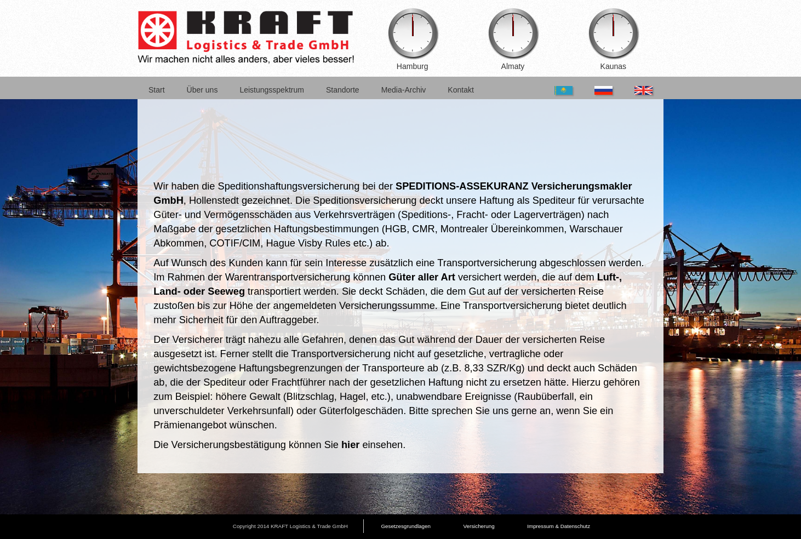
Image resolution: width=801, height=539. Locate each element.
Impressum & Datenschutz (558, 526)
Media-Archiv (403, 89)
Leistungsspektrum (271, 89)
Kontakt (460, 89)
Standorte (342, 89)
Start (156, 89)
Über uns (202, 89)
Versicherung (478, 526)
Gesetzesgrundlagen (405, 526)
